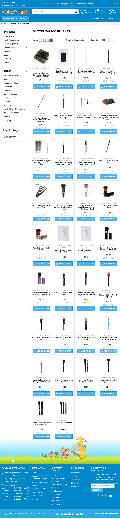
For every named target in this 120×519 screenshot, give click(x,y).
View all (7, 120)
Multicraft (8, 105)
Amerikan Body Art (11, 75)
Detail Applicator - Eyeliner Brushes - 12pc (63, 72)
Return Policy (56, 505)
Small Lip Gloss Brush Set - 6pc (41, 207)
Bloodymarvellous (11, 83)
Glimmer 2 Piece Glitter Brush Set (86, 382)
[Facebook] (98, 497)
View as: (35, 40)
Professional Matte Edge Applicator (108, 382)
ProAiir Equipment (11, 44)
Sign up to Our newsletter (99, 470)
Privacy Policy (56, 502)
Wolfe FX (7, 116)
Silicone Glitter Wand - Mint (41, 339)
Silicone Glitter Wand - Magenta (108, 296)
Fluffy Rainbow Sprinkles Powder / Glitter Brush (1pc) (86, 207)
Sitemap (35, 473)
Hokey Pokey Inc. (10, 94)
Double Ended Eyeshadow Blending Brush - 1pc (41, 120)
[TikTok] (117, 3)
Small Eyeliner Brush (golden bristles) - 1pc (86, 117)
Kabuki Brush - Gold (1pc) (41, 249)
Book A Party (37, 496)
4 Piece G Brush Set (64, 423)
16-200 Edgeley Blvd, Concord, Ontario (16, 475)
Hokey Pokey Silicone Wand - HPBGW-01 (108, 339)
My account (76, 473)
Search (54, 476)
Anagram (7, 79)
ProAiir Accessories (11, 40)
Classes (7, 62)
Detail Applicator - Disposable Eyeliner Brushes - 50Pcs (41, 75)
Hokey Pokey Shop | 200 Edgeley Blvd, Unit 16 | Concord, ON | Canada (67, 4)
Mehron (7, 101)
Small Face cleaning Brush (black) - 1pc (63, 164)
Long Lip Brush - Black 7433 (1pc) (63, 117)
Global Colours (9, 90)
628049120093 (10, 137)
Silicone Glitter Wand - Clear (63, 294)
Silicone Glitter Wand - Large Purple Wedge (86, 294)
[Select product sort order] (114, 40)
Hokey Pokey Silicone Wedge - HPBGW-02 (41, 382)
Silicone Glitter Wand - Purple (86, 339)
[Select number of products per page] (104, 40)
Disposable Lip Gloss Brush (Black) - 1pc (108, 72)
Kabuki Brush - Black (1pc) (108, 207)
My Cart (74, 484)
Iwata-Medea (9, 98)
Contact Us (111, 18)
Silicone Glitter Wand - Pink (63, 339)
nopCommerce (110, 514)
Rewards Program (39, 490)
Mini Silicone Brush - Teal (86, 251)
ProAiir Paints (9, 36)
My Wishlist (75, 487)
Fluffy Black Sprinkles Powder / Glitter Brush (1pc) (63, 207)
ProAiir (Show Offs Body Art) (15, 109)
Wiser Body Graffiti (11, 113)
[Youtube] (110, 497)
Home (3, 23)
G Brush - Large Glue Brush (64, 382)
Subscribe (97, 491)
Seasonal (7, 59)
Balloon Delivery (38, 493)
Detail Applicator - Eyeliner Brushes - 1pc (86, 72)
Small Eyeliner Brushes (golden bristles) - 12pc (41, 162)
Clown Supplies (10, 47)
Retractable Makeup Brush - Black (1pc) (108, 249)
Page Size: (95, 40)
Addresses (75, 480)
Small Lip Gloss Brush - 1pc (108, 162)
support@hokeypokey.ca (15, 479)
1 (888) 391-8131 (11, 483)
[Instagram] (114, 3)
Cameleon (8, 87)
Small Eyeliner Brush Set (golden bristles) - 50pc (108, 118)
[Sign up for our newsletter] (102, 487)
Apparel (7, 55)
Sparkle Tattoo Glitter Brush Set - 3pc (41, 424)
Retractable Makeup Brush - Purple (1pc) (41, 294)
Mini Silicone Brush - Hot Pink (63, 251)
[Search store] (55, 11)
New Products (97, 18)
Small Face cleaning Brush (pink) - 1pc (86, 164)
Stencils (7, 51)
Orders (74, 477)
